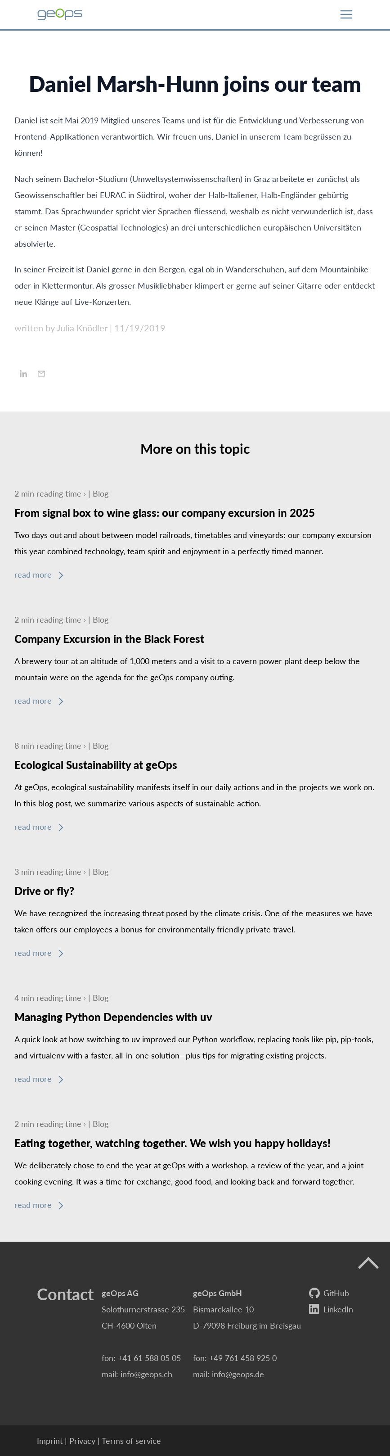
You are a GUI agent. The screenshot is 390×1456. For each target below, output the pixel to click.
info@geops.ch (146, 1373)
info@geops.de (238, 1373)
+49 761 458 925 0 (243, 1357)
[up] (368, 1263)
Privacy (82, 1440)
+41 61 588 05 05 (149, 1357)
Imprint (50, 1440)
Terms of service (131, 1440)
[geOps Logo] (60, 14)
